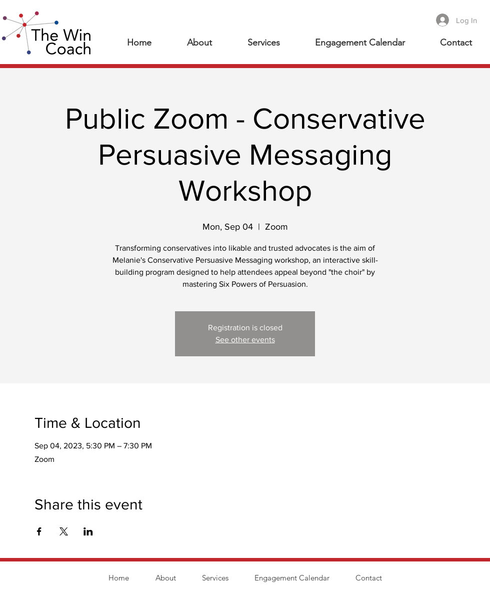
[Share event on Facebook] (39, 531)
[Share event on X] (63, 531)
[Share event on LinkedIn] (88, 531)
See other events (245, 339)
